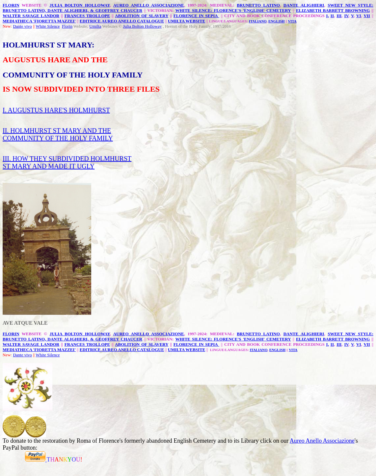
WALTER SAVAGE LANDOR (31, 15)
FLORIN (11, 5)
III (338, 15)
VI (358, 15)
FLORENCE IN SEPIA (196, 15)
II (332, 15)
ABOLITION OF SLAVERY (141, 15)
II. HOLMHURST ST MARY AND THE (57, 130)
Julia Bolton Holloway (142, 26)
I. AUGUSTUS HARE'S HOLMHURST (56, 110)
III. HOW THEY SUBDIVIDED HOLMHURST (67, 158)
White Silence (48, 26)
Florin (67, 26)
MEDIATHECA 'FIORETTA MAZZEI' (39, 20)
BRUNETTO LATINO (258, 5)
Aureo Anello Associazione (322, 440)
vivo (28, 26)
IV (346, 15)
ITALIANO (258, 21)
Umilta (95, 26)
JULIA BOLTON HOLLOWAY (80, 5)
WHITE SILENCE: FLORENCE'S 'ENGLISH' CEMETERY (233, 10)
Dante (18, 26)
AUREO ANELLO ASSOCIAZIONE (148, 5)
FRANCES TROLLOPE (87, 15)
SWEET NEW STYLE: (350, 5)
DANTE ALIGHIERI (303, 5)
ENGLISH (276, 21)
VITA (292, 21)
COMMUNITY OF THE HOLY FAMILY (58, 138)
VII (366, 15)
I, (327, 15)
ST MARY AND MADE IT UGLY (48, 166)
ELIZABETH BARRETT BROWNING (333, 10)
